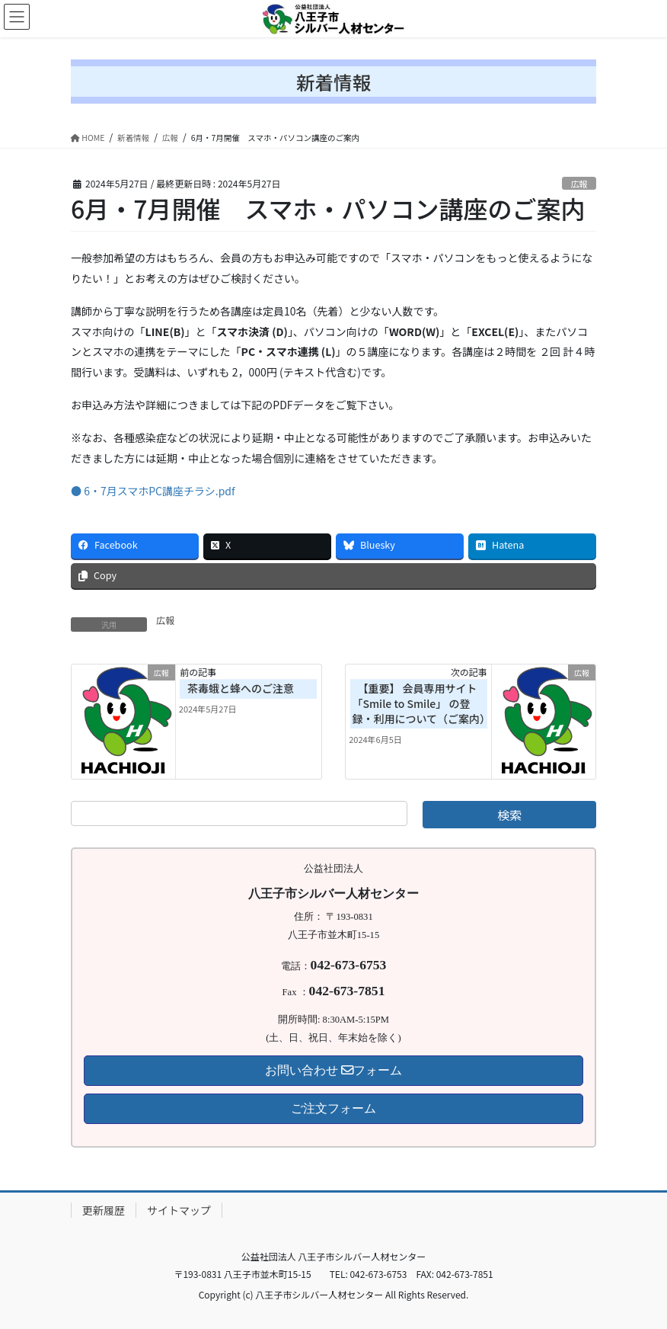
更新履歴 (103, 1210)
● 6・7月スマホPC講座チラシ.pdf (153, 490)
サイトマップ (179, 1210)
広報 (578, 184)
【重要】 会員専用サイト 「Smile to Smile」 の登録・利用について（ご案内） (421, 703)
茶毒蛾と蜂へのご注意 (240, 688)
